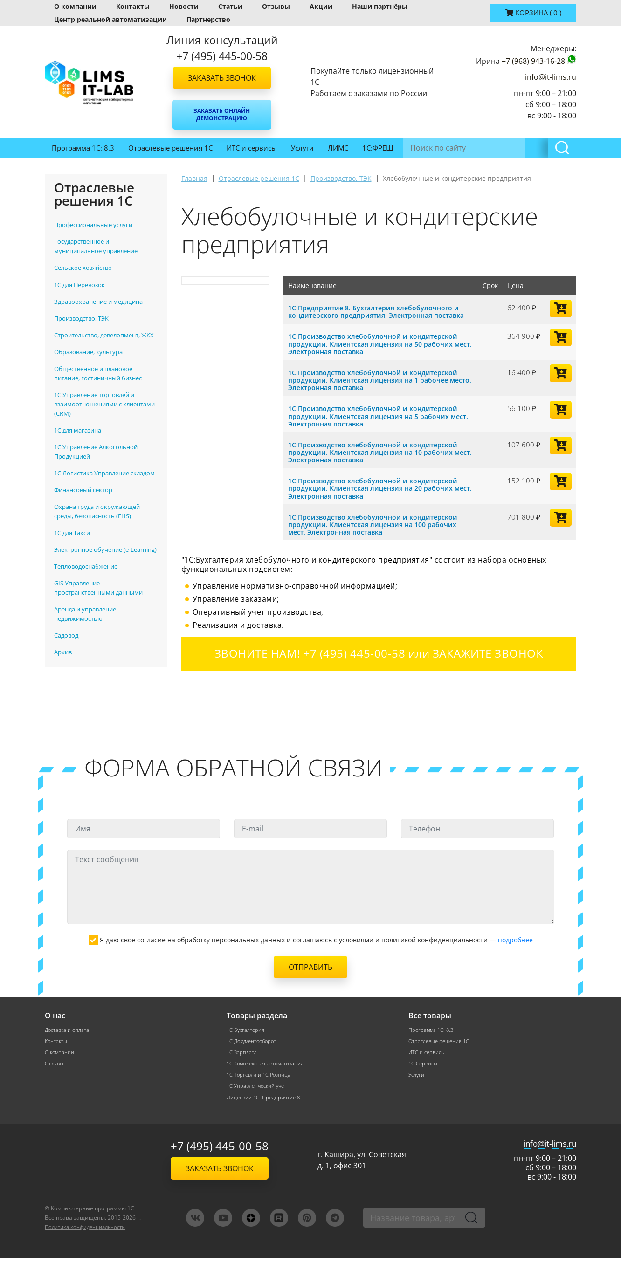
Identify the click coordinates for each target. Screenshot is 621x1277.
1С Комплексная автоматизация (268, 1081)
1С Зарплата (242, 1069)
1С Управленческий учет (259, 1104)
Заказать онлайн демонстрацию (221, 114)
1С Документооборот (254, 1058)
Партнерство (208, 19)
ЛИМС (338, 147)
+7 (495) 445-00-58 (220, 1165)
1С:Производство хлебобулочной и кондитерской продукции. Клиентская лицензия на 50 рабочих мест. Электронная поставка (376, 351)
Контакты (133, 6)
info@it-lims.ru (550, 77)
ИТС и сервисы (252, 147)
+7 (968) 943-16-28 (533, 61)
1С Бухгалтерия (247, 1046)
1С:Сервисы (424, 1081)
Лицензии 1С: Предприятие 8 (265, 1116)
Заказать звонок (222, 78)
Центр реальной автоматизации (110, 19)
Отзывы (276, 6)
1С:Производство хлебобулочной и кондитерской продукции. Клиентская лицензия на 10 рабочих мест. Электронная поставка (376, 458)
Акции (321, 6)
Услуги (302, 147)
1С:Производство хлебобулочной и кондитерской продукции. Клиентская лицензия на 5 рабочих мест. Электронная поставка (376, 422)
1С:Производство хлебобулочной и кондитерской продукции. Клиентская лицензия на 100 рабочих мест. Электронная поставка (377, 530)
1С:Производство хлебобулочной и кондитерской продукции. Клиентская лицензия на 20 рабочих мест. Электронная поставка (376, 494)
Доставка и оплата (68, 1046)
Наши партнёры (379, 6)
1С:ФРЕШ (377, 147)
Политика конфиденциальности (90, 1246)
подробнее (515, 956)
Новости (184, 6)
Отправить (310, 983)
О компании (75, 6)
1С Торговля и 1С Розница (260, 1093)
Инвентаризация (436, 147)
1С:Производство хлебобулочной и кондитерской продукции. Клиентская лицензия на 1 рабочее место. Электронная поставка (376, 387)
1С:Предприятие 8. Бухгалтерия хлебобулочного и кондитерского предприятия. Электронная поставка (377, 315)
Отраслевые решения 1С (170, 147)
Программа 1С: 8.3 (83, 147)
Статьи (230, 6)
